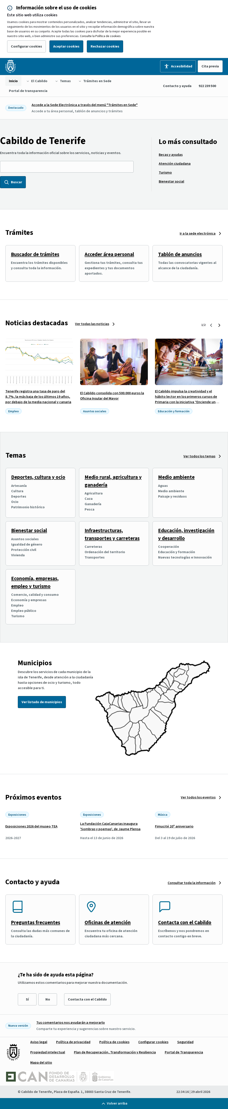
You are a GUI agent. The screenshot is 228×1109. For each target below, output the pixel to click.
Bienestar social (29, 530)
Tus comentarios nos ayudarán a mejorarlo (70, 1022)
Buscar (13, 182)
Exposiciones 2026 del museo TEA (31, 826)
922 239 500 (207, 85)
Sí (27, 999)
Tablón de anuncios (180, 254)
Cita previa (210, 66)
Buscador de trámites (35, 254)
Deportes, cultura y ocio (38, 477)
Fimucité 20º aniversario (174, 826)
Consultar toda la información (192, 882)
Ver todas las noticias (92, 323)
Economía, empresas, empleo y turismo (35, 582)
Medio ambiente (176, 477)
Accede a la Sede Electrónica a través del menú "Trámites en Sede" (85, 104)
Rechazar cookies (105, 46)
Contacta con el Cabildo (184, 922)
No (47, 999)
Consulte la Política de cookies (100, 36)
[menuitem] (13, 81)
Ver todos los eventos (198, 797)
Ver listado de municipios (42, 702)
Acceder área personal (109, 254)
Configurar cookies (26, 46)
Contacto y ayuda (177, 85)
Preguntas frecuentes (35, 922)
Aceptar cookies (66, 46)
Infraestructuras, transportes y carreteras (112, 534)
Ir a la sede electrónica (198, 233)
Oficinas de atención (108, 922)
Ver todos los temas (199, 456)
